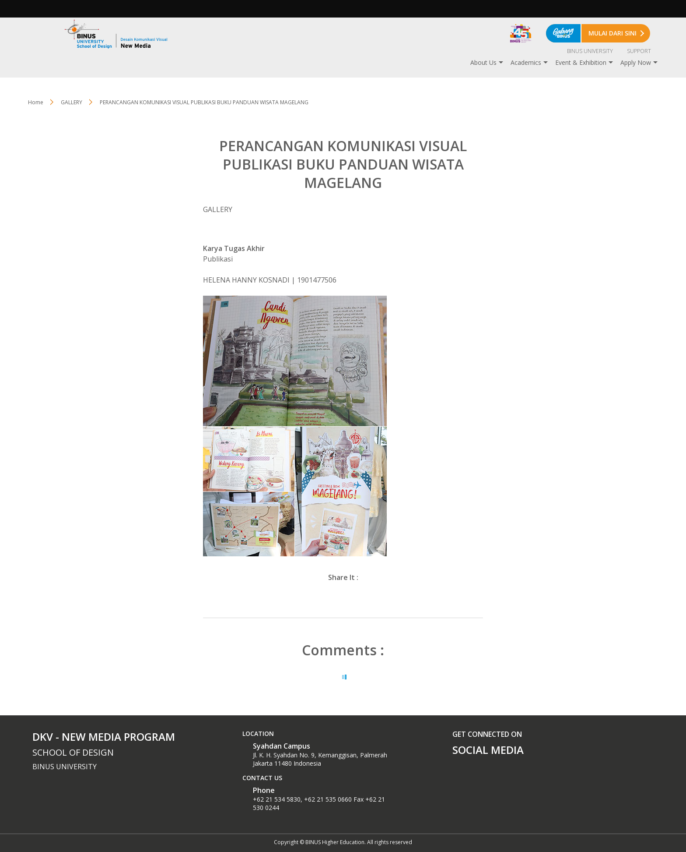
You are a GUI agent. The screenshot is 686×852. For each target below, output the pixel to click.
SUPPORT (639, 51)
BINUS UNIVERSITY (590, 51)
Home (35, 102)
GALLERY (71, 102)
